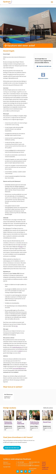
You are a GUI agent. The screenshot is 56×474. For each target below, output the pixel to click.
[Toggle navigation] (52, 3)
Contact (44, 462)
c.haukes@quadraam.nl (17, 347)
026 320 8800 (21, 462)
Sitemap (44, 464)
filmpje (21, 246)
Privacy (44, 465)
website (20, 351)
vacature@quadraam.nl (23, 464)
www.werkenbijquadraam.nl (19, 368)
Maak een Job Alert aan (44, 66)
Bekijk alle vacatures (48, 407)
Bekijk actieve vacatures (43, 76)
